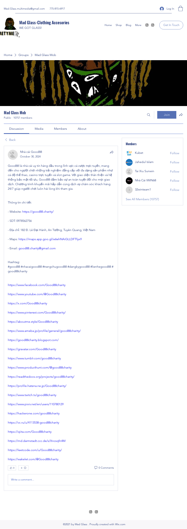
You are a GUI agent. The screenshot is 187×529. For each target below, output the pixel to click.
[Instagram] (147, 25)
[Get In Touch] (171, 25)
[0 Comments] (104, 468)
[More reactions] (23, 467)
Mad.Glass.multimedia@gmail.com (24, 8)
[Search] (148, 115)
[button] (180, 8)
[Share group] (181, 114)
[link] (16, 128)
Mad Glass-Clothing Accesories (44, 22)
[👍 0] (12, 467)
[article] (61, 318)
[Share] (111, 152)
